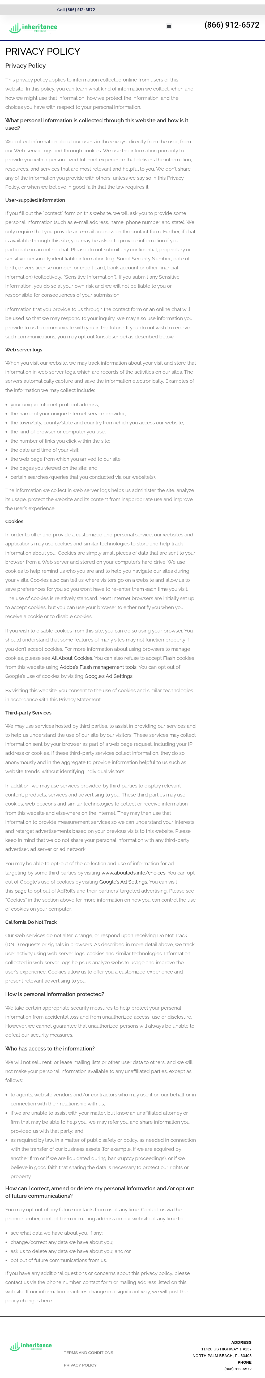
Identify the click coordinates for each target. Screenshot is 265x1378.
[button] (169, 26)
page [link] (21, 891)
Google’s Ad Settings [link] (108, 676)
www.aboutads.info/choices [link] (133, 873)
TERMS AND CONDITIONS (88, 1366)
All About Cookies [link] (72, 658)
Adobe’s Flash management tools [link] (98, 667)
